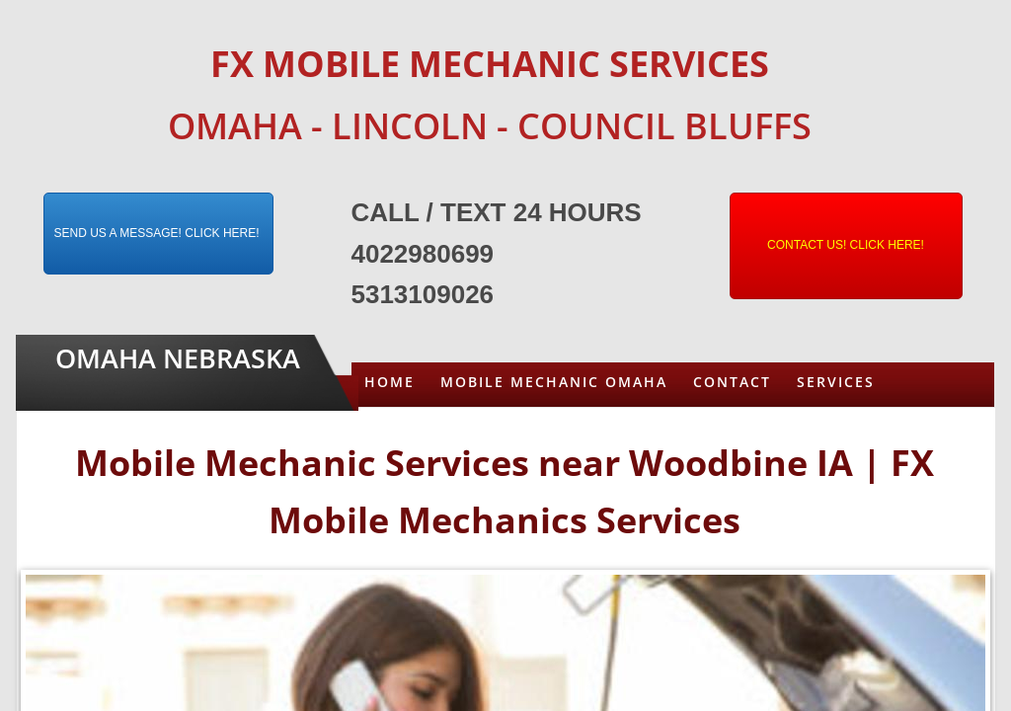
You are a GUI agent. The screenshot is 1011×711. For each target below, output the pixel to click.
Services (836, 381)
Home (389, 381)
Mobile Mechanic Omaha (553, 381)
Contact (732, 381)
